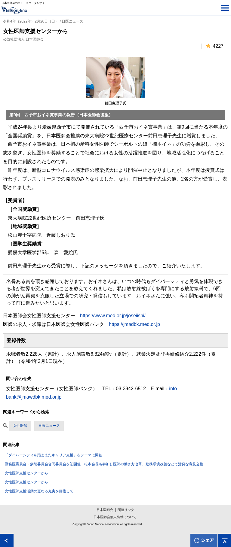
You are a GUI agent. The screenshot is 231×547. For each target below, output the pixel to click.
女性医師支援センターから (26, 473)
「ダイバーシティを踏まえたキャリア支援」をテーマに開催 (53, 455)
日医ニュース (49, 426)
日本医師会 (105, 510)
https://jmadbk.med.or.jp (134, 324)
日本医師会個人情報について (115, 517)
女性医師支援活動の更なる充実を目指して (39, 491)
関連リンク (126, 510)
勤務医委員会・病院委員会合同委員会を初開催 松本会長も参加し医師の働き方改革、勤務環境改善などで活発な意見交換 (104, 464)
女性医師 (20, 426)
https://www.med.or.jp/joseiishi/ (113, 315)
